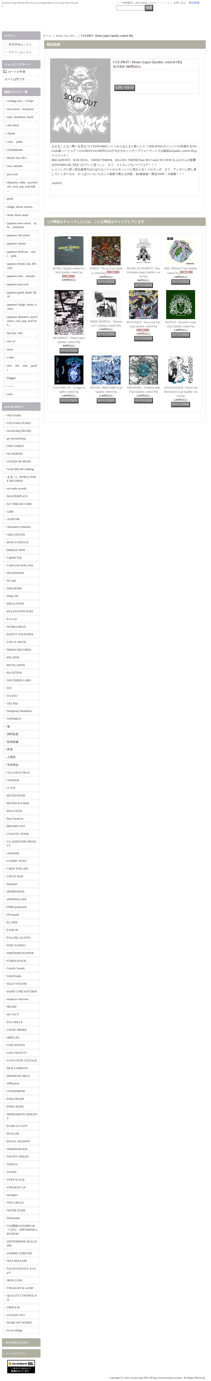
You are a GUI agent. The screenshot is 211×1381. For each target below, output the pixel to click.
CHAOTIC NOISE (18, 834)
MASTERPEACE (17, 496)
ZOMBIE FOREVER (19, 1253)
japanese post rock (18, 284)
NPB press (13, 1083)
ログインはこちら (20, 52)
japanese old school (18, 235)
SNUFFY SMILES (18, 1156)
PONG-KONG (15, 1106)
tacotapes (12, 1195)
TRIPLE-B (13, 1307)
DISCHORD (14, 588)
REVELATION (16, 665)
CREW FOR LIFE (17, 868)
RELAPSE (13, 657)
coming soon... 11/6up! (20, 101)
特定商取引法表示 (17, 1342)
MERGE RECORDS (19, 649)
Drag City (13, 596)
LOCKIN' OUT (16, 1315)
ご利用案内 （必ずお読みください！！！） (144, 2)
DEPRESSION (16, 891)
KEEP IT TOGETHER (20, 634)
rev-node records (17, 488)
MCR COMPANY (17, 1068)
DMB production (17, 907)
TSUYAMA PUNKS (19, 423)
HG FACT (13, 1014)
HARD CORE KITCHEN (22, 991)
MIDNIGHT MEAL (18, 1076)
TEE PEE (12, 703)
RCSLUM (13, 1133)
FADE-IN (12, 930)
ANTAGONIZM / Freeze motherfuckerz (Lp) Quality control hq (180, 392)
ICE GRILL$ (14, 1022)
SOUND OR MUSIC (19, 461)
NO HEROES (15, 453)
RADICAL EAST (17, 1126)
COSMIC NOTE (17, 861)
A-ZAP (11, 787)
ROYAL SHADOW (18, 1141)
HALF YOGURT (17, 983)
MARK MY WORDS (19, 1322)
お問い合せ (180, 2)
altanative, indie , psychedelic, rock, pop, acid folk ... (22, 186)
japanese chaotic (16, 243)
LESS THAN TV (17, 1052)
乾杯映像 (13, 742)
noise (10, 349)
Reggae (11, 378)
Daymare (12, 884)
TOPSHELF (14, 718)
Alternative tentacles (19, 527)
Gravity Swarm (16, 968)
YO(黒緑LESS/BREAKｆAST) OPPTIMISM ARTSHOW (22, 1230)
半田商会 (13, 765)
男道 (10, 749)
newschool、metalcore (20, 109)
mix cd (11, 341)
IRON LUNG (15, 1280)
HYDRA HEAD (16, 626)
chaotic (11, 133)
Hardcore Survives (18, 999)
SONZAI (12, 1164)
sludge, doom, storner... (20, 207)
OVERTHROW (16, 1091)
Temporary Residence (19, 711)
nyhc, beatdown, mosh (20, 117)
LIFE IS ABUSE (17, 642)
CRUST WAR (15, 876)
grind (10, 198)
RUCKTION (14, 672)
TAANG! (12, 695)
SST (9, 688)
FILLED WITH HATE (20, 611)
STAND (11, 1172)
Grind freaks (14, 976)
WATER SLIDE (16, 1210)
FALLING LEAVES (19, 937)
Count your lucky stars (20, 565)
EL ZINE (12, 922)
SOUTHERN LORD (19, 680)
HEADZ (12, 1006)
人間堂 (11, 757)
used (10, 394)
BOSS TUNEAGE (17, 542)
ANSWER (13, 780)
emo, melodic (15, 166)
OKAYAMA (14, 415)
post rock (12, 174)
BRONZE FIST (16, 826)
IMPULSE (13, 1037)
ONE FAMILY (15, 446)
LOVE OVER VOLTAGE (22, 1060)
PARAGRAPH (15, 1099)
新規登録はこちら (20, 44)
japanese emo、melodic (21, 276)
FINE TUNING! (16, 945)
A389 (10, 511)
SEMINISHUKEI (17, 1149)
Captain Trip (14, 557)
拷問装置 (13, 734)
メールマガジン (16, 1353)
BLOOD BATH (16, 795)
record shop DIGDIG (19, 430)
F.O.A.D (12, 619)
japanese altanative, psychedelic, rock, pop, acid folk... (22, 321)
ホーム (47, 35)
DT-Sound (13, 914)
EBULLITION (15, 603)
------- (10, 386)
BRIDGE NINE (16, 550)
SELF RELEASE (17, 1260)
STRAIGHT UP (16, 1187)
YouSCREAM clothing (20, 469)
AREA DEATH (16, 534)
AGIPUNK (13, 519)
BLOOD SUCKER (18, 803)
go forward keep (16, 438)
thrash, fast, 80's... (17, 158)
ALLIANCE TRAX (18, 772)
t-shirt (10, 357)
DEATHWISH (15, 573)
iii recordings (14, 1330)
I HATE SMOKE (17, 1030)
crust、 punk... (15, 141)
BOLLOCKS (14, 811)
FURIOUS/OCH (16, 961)
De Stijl (11, 580)
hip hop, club (14, 333)
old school (13, 125)
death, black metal (17, 215)
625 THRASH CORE (19, 504)
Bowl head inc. (15, 818)
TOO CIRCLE (15, 1202)
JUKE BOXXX (16, 1045)
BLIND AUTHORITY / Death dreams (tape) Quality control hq (143, 272)
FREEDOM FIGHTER (20, 953)
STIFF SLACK (16, 1179)
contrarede (13, 853)
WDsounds (13, 1218)
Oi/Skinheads (15, 150)
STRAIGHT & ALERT (20, 1288)
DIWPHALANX (17, 899)
